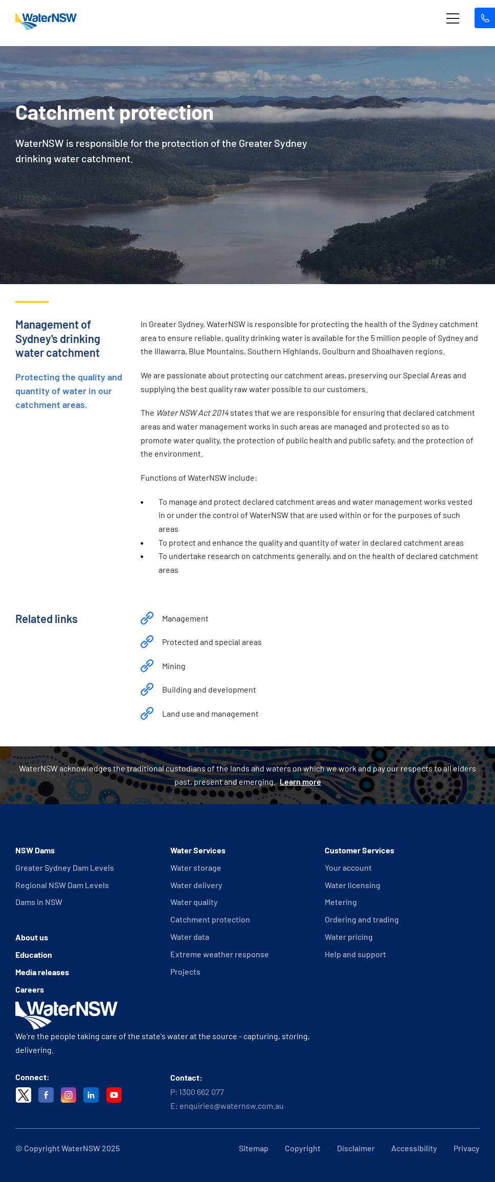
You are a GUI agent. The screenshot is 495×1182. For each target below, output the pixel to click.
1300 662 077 (201, 1092)
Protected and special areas (212, 642)
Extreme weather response (219, 954)
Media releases (42, 972)
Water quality (194, 902)
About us (31, 937)
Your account (348, 867)
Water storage (195, 867)
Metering (341, 902)
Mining (174, 666)
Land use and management (210, 713)
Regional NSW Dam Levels (62, 885)
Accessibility (414, 1148)
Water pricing (349, 936)
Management (185, 618)
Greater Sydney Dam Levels (64, 867)
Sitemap (253, 1148)
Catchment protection (210, 919)
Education (33, 954)
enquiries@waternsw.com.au (231, 1105)
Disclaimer (356, 1148)
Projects (185, 971)
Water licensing (352, 885)
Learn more (300, 781)
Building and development (209, 689)
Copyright (303, 1148)
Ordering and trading (362, 919)
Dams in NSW (38, 902)
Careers (29, 989)
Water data (189, 936)
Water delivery (196, 885)
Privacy (467, 1148)
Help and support (355, 954)
